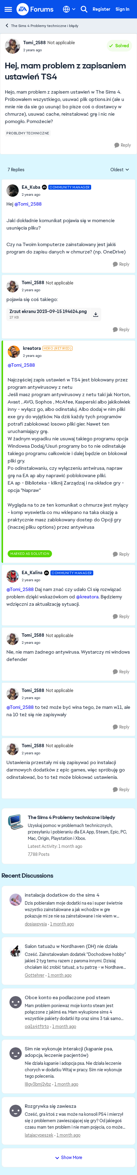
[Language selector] (69, 9)
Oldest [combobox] (119, 170)
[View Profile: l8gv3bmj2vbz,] (15, 1053)
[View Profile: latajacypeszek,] (15, 1111)
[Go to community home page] (35, 9)
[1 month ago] (61, 924)
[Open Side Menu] (8, 9)
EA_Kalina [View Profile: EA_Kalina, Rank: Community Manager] (32, 572)
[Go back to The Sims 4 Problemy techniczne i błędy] (78, 817)
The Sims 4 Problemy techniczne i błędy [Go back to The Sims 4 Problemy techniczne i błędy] (41, 25)
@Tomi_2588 (28, 204)
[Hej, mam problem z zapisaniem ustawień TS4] (56, 194)
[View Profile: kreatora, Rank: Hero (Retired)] (14, 352)
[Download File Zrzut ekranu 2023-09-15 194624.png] (95, 314)
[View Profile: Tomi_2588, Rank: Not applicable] (12, 46)
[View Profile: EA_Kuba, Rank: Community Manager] (12, 190)
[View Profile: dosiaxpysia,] (15, 900)
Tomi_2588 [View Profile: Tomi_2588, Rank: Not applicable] (34, 42)
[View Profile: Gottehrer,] (15, 951)
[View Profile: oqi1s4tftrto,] (15, 1002)
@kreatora (87, 596)
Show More (68, 1157)
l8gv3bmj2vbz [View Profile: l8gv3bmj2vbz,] (38, 1084)
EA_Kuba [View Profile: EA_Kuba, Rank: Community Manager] (31, 187)
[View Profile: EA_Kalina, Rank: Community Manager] (12, 576)
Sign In (122, 9)
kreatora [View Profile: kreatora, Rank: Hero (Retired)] (32, 348)
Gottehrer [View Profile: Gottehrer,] (34, 975)
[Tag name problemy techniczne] (28, 133)
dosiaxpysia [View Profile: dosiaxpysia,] (36, 924)
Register (101, 9)
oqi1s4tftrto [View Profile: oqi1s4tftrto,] (37, 1026)
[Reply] (122, 145)
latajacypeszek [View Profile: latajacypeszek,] (39, 1135)
